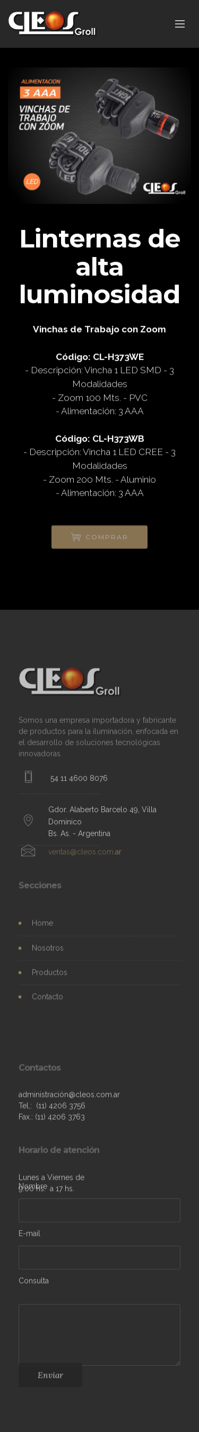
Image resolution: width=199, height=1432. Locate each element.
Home (42, 926)
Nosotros (48, 951)
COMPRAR (100, 540)
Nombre (33, 1187)
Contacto (47, 1000)
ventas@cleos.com (81, 854)
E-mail (29, 1235)
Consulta (34, 1282)
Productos (49, 975)
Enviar (50, 1378)
